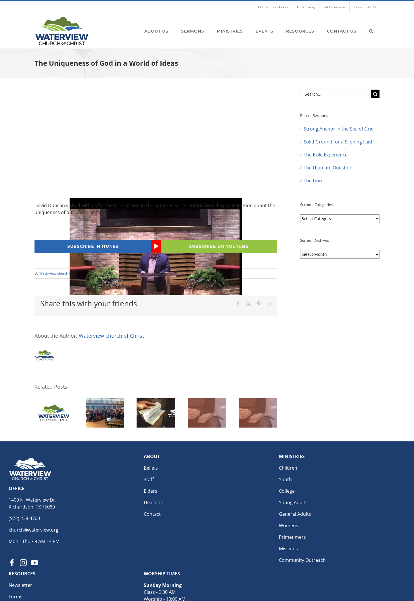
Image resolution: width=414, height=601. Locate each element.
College (287, 491)
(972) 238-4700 (24, 518)
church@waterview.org (33, 530)
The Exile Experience (326, 155)
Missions (288, 548)
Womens (288, 525)
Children (288, 468)
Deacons (153, 502)
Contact (152, 514)
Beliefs (151, 468)
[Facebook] (12, 562)
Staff (149, 479)
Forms (15, 597)
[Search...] (335, 94)
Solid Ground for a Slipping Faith (339, 142)
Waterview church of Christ (61, 273)
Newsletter (20, 585)
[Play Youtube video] (156, 246)
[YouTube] (34, 562)
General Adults (295, 514)
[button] (371, 31)
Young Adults (293, 502)
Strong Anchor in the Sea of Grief (339, 129)
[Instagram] (23, 562)
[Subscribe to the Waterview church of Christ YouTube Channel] (219, 246)
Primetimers (292, 537)
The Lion (313, 180)
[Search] (375, 94)
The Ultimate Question (328, 168)
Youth (285, 479)
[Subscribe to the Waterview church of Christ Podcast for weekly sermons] (92, 246)
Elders (150, 491)
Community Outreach (302, 560)
